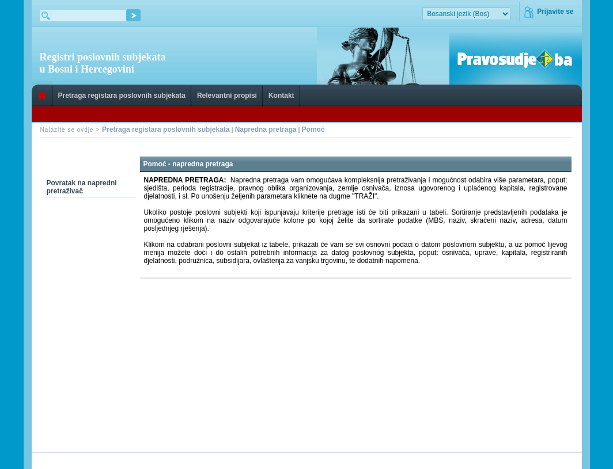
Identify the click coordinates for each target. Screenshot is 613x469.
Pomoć (313, 129)
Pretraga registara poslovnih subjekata (122, 95)
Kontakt (281, 95)
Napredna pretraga (266, 129)
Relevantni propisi (227, 95)
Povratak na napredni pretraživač (82, 187)
